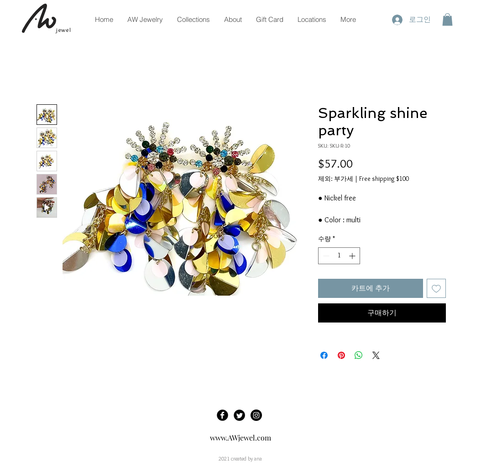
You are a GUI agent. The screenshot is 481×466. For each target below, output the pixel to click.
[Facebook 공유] (324, 355)
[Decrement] (325, 256)
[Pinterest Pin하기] (341, 355)
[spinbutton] (339, 256)
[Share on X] (376, 355)
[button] (447, 19)
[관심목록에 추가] (436, 288)
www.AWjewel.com (240, 437)
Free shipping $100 (384, 178)
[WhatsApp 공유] (358, 355)
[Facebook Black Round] (222, 415)
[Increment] (353, 256)
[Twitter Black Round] (239, 415)
